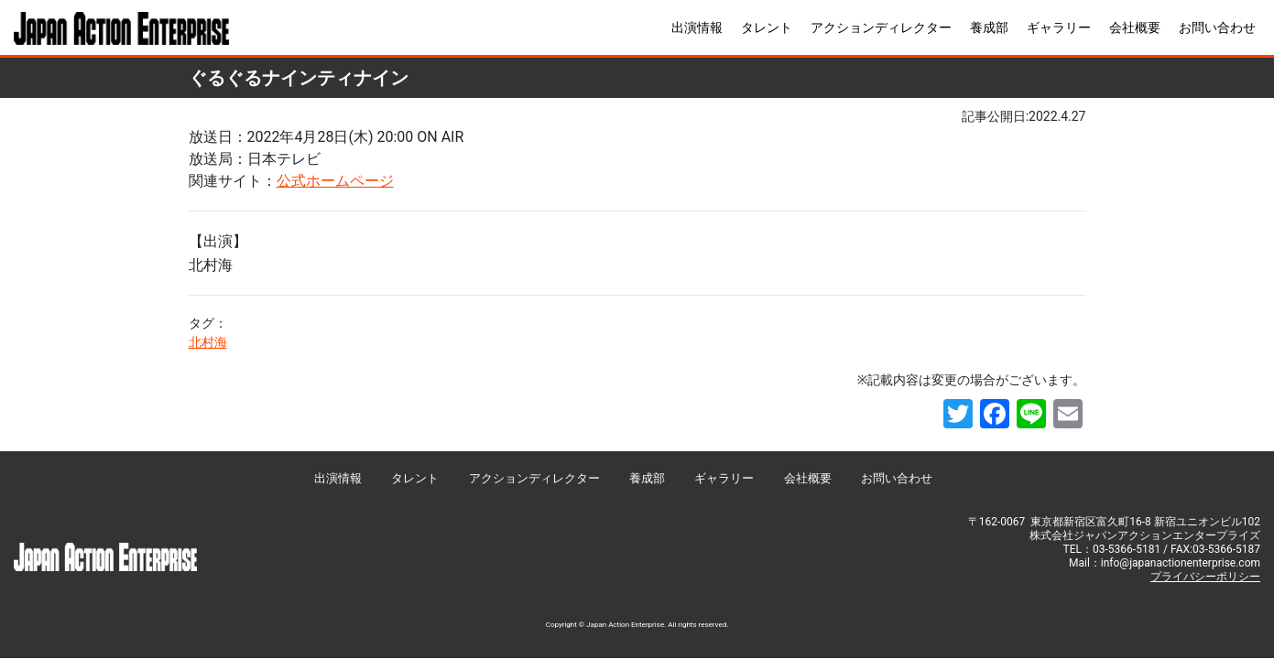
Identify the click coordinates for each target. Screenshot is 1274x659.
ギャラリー (1059, 27)
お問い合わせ (1217, 27)
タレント (766, 27)
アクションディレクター (881, 27)
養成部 (989, 27)
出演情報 (697, 27)
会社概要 (1134, 27)
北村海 (208, 342)
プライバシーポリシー (1205, 576)
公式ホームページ (335, 180)
